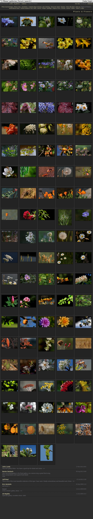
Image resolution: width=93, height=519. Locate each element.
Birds (35, 8)
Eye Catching (46, 7)
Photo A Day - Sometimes (21, 7)
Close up (77, 7)
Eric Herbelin (7, 484)
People (44, 8)
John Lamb (6, 466)
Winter (73, 8)
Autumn (68, 8)
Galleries (24, 3)
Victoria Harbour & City (27, 8)
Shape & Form (56, 8)
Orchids (63, 8)
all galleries (17, 3)
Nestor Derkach (7, 471)
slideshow (90, 3)
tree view (77, 3)
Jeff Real (5, 479)
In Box (82, 8)
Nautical (63, 7)
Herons (39, 8)
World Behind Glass (14, 8)
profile (11, 3)
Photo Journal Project (7, 7)
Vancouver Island (55, 7)
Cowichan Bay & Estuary (35, 7)
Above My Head (70, 7)
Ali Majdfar (6, 494)
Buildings (49, 8)
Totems (78, 8)
